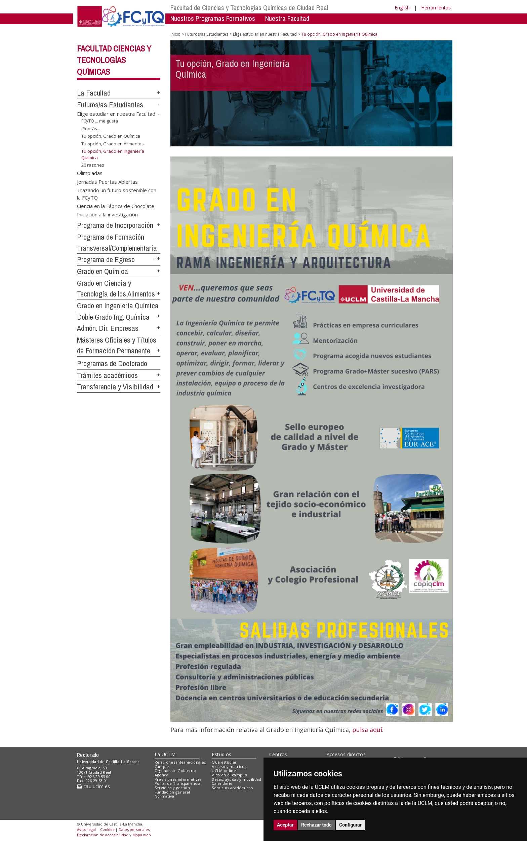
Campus (162, 766)
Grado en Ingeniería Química (118, 306)
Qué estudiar (224, 762)
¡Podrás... (90, 128)
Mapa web (141, 834)
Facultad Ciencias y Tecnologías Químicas (114, 60)
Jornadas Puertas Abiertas (107, 181)
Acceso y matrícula (230, 766)
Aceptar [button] (285, 825)
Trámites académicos (107, 375)
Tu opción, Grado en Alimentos (112, 144)
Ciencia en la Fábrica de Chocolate (115, 206)
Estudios (221, 754)
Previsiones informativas (178, 779)
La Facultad (94, 93)
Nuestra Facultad (287, 18)
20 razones (92, 165)
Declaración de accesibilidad (102, 834)
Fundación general (172, 792)
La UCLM (165, 754)
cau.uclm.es (93, 786)
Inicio (175, 34)
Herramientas (436, 7)
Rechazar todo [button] (316, 825)
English (402, 7)
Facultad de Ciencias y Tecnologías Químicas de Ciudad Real (249, 7)
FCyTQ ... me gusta (99, 121)
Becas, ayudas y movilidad (236, 779)
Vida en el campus (229, 774)
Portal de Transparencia (178, 783)
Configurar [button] (350, 825)
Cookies (107, 829)
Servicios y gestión (172, 787)
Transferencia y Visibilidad (115, 387)
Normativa (164, 796)
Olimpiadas (90, 173)
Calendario (222, 783)
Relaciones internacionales (180, 762)
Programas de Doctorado (112, 363)
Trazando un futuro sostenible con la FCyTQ (116, 194)
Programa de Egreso (106, 259)
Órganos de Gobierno (175, 770)
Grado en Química (102, 271)
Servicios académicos (232, 787)
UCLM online (224, 770)
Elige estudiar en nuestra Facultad (116, 113)
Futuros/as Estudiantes (110, 105)
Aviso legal (86, 829)
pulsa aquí (367, 730)
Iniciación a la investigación (107, 214)
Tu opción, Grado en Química (110, 136)
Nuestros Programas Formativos (212, 18)
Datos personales (134, 829)
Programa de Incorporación (115, 225)
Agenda (162, 774)
